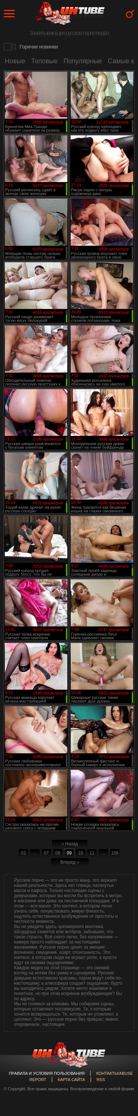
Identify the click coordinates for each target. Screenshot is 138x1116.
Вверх (121, 1045)
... (35, 853)
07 (46, 853)
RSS (100, 1079)
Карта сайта (71, 1079)
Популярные (82, 61)
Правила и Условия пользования (47, 1073)
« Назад (69, 843)
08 (57, 853)
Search (130, 14)
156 (114, 853)
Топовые (44, 61)
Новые (15, 61)
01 (23, 853)
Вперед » (69, 862)
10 (80, 853)
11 (91, 853)
